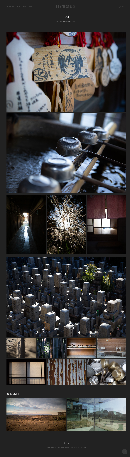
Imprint (31, 6)
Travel (18, 6)
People (24, 6)
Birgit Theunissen (65, 6)
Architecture (10, 6)
